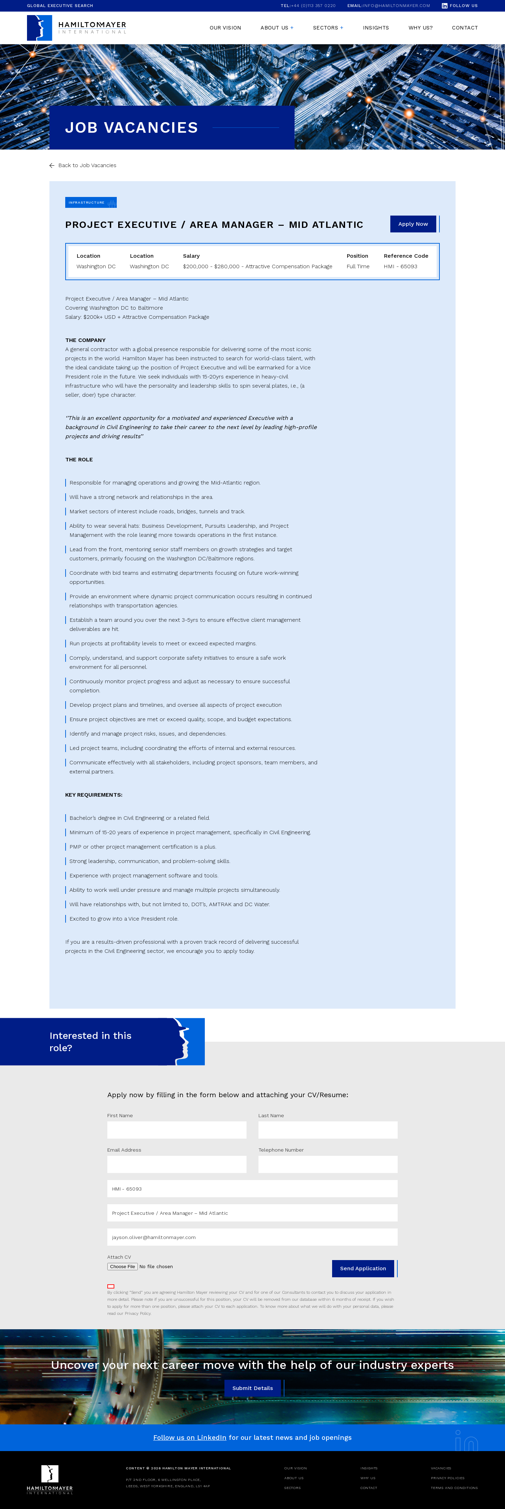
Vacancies (441, 1468)
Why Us (368, 1478)
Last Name (271, 1115)
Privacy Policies (448, 1478)
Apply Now (413, 223)
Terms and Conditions (454, 1488)
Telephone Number (281, 1150)
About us (274, 28)
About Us (293, 1478)
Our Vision (225, 28)
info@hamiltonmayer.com (389, 5)
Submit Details (253, 1388)
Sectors (325, 28)
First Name (120, 1115)
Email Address (124, 1150)
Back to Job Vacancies (87, 165)
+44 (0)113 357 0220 (308, 5)
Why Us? (421, 28)
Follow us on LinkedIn (190, 1438)
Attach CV (119, 1257)
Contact (465, 28)
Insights (376, 28)
